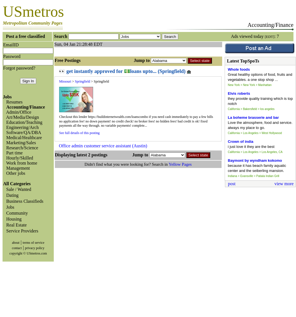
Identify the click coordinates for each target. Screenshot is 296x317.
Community (16, 213)
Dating (11, 195)
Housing (13, 219)
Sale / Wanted (17, 189)
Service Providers (21, 230)
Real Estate (15, 225)
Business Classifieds (23, 201)
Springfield (82, 81)
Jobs (9, 207)
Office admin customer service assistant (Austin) (103, 145)
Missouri (65, 81)
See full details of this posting (79, 133)
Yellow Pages (180, 164)
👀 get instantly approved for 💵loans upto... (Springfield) (125, 71)
